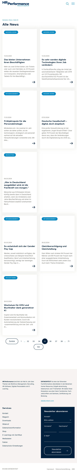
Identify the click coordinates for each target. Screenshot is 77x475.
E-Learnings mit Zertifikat (12, 435)
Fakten (5, 442)
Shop (4, 431)
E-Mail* (47, 436)
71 (68, 341)
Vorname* (48, 426)
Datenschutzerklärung (63, 469)
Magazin (5, 417)
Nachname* (63, 426)
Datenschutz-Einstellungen (12, 446)
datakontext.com (47, 401)
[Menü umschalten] (73, 4)
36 (50, 341)
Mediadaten (6, 439)
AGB (73, 469)
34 (39, 341)
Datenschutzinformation (11, 428)
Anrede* (47, 416)
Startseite (5, 20)
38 (62, 341)
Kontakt (5, 413)
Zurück (12, 341)
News (10, 20)
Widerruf (5, 424)
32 (28, 341)
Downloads (6, 421)
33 (34, 341)
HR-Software (11, 278)
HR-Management (12, 94)
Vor (38, 347)
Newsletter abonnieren (56, 450)
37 (56, 341)
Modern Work (11, 32)
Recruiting (10, 155)
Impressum (50, 469)
